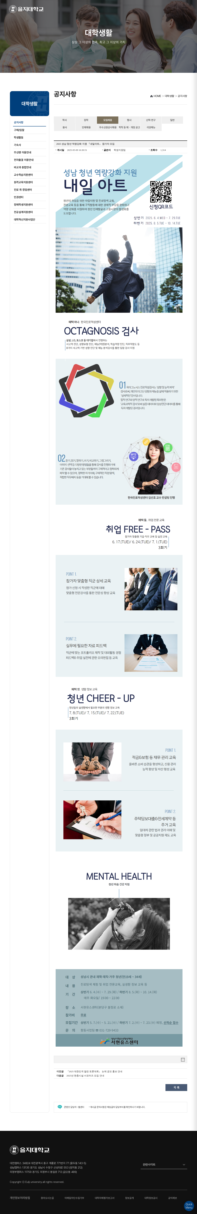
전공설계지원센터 (23, 212)
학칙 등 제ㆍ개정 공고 (129, 127)
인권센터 (18, 197)
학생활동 (18, 137)
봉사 (65, 127)
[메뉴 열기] (185, 9)
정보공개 (129, 1198)
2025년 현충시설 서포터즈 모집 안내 (85, 1075)
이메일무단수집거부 (74, 1198)
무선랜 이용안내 (22, 152)
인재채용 (86, 127)
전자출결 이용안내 (24, 160)
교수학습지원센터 (23, 174)
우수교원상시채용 (108, 127)
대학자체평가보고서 (104, 1198)
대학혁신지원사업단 (24, 219)
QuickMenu (189, 1206)
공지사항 (18, 122)
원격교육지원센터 (23, 182)
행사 (129, 120)
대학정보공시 (150, 1198)
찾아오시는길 (47, 1198)
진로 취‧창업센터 (23, 189)
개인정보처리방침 (20, 1198)
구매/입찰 (19, 130)
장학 (86, 120)
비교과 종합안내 (22, 167)
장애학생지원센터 (23, 204)
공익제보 (172, 1198)
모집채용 (107, 120)
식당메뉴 (151, 127)
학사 (64, 120)
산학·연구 (150, 120)
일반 (172, 120)
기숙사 (17, 145)
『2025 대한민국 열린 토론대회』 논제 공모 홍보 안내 (95, 1071)
